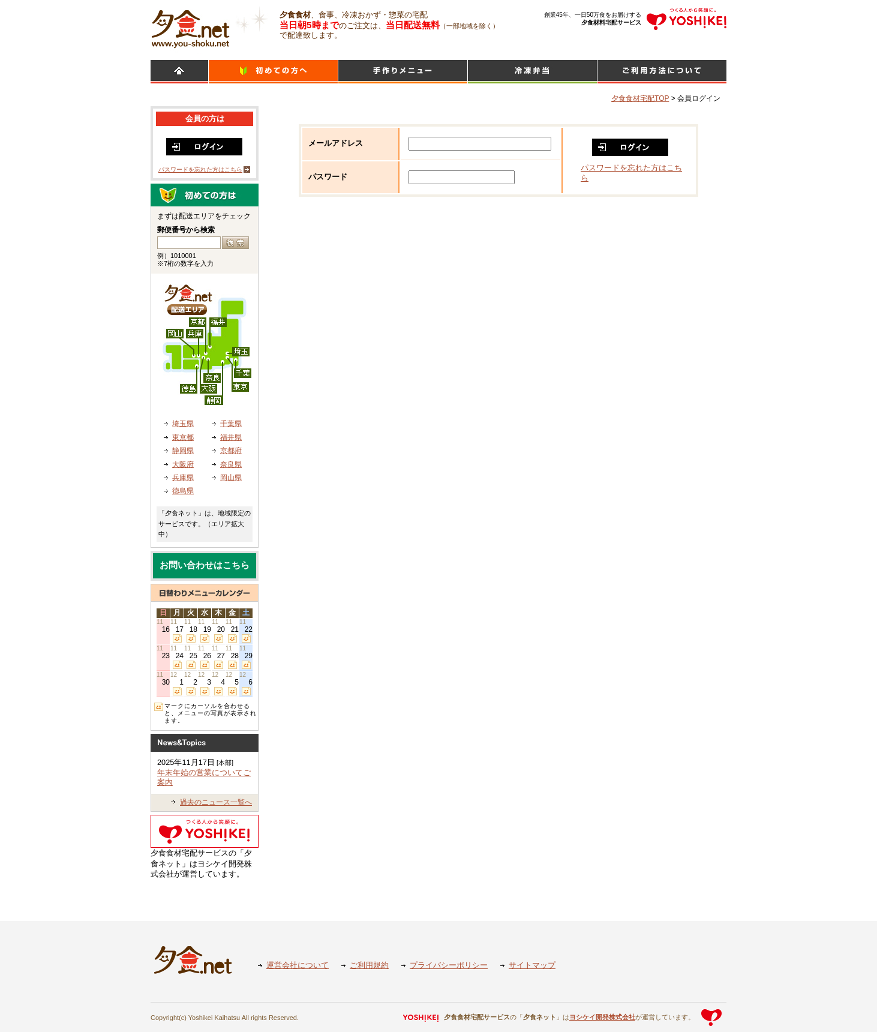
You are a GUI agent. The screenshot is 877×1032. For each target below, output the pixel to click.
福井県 (231, 437)
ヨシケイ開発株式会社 (602, 1017)
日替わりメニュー (402, 71)
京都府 (231, 450)
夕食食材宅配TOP (640, 98)
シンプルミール (532, 71)
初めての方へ (273, 71)
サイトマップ (532, 965)
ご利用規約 (369, 965)
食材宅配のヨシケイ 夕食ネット (190, 27)
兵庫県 (183, 477)
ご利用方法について (661, 71)
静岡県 (183, 450)
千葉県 (231, 423)
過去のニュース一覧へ (216, 802)
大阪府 (183, 464)
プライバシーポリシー (449, 965)
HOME (179, 71)
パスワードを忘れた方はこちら (200, 169)
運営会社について (297, 965)
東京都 (183, 437)
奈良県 (231, 464)
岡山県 (231, 477)
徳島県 (183, 491)
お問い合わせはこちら (205, 565)
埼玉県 (183, 423)
